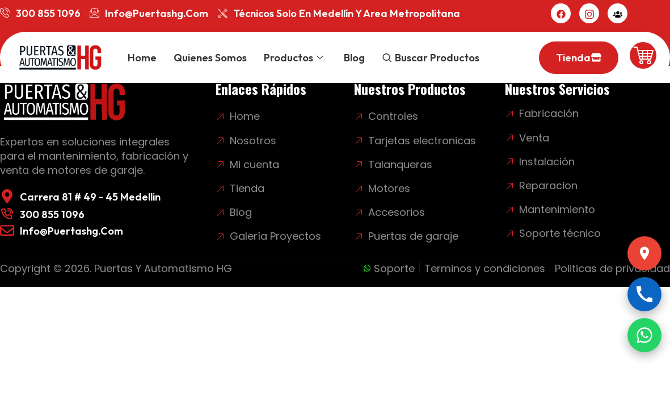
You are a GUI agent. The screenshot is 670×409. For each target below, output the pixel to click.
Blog (354, 57)
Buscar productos (437, 57)
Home (142, 57)
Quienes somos (210, 57)
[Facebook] (561, 13)
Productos (293, 57)
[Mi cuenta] (617, 13)
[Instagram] (589, 13)
